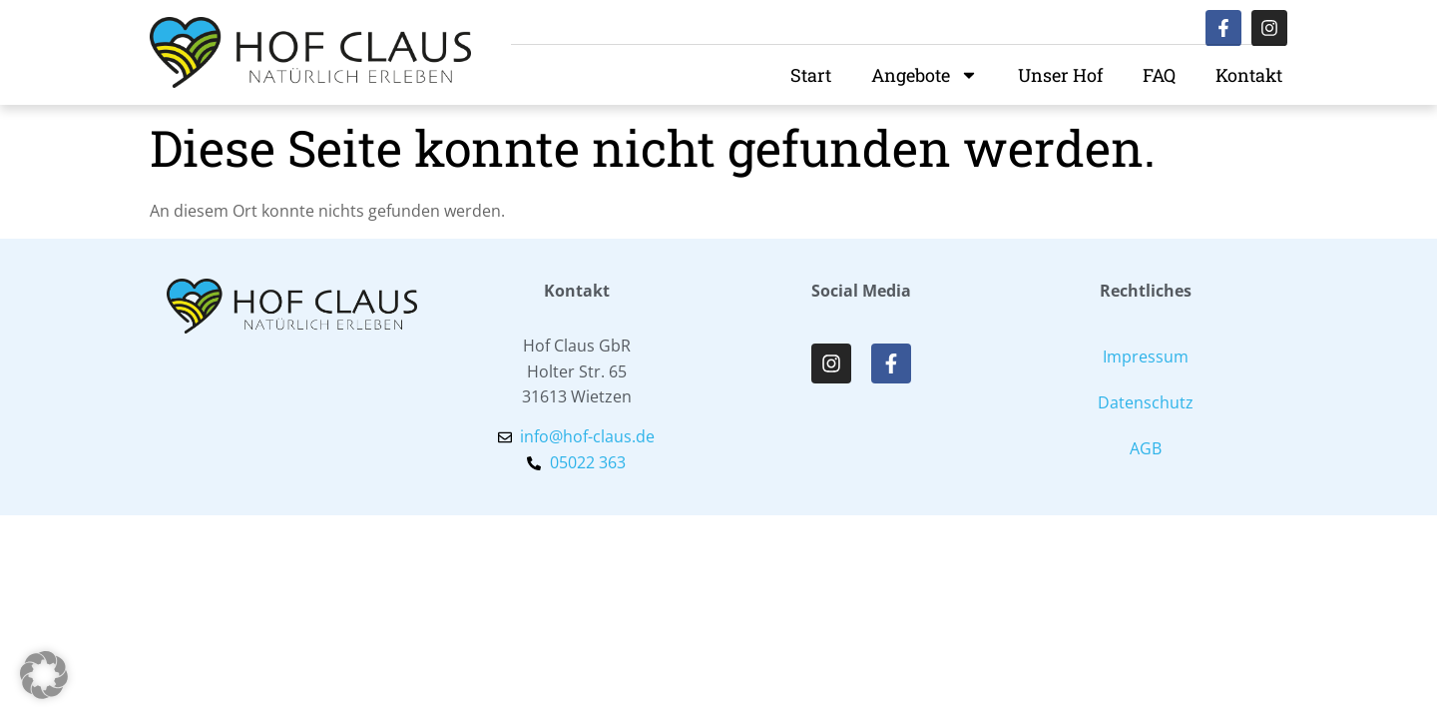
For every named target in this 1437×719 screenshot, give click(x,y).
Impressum (1146, 356)
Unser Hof (1060, 75)
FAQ (1159, 75)
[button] (44, 675)
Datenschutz (1146, 402)
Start (810, 75)
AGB (1146, 448)
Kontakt (1248, 75)
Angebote (924, 75)
